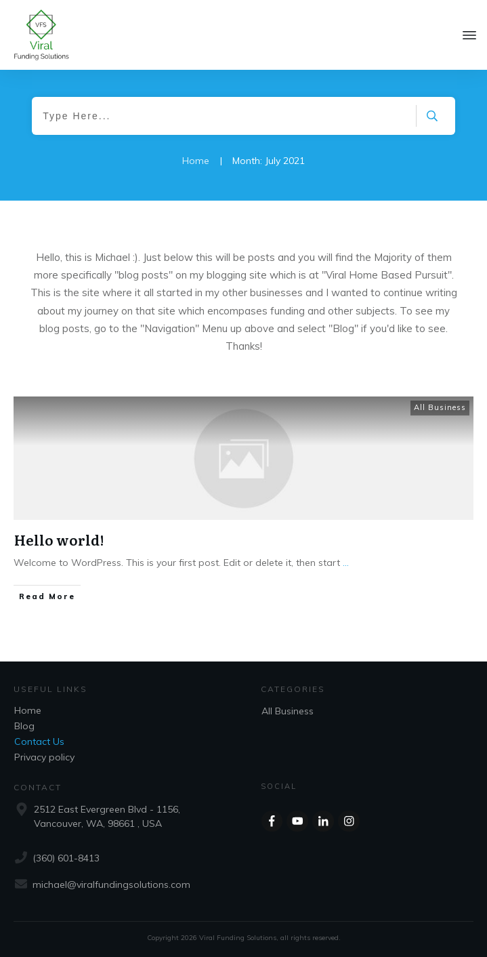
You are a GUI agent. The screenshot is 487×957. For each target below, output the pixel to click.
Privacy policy (44, 757)
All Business (440, 407)
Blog (24, 726)
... (346, 562)
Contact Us (39, 741)
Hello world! (59, 539)
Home (27, 710)
